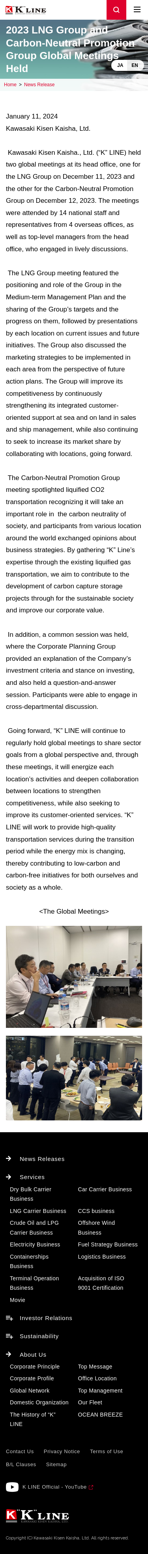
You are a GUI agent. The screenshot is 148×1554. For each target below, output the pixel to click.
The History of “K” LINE (33, 1419)
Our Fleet (90, 1402)
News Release (39, 84)
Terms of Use (106, 1451)
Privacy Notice (62, 1451)
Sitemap (56, 1464)
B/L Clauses (21, 1464)
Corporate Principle (35, 1366)
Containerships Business (29, 1262)
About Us (33, 1354)
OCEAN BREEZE (100, 1414)
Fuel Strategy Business (108, 1244)
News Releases (42, 1158)
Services (32, 1177)
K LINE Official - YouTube (54, 1487)
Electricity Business (35, 1244)
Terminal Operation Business (34, 1283)
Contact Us (20, 1451)
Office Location (97, 1378)
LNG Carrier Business (38, 1211)
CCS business (96, 1211)
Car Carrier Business (105, 1189)
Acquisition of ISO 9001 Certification (101, 1283)
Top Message (95, 1366)
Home (10, 84)
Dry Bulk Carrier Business (30, 1194)
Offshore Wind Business (96, 1228)
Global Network (30, 1390)
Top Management (100, 1390)
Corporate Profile (32, 1378)
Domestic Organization (39, 1402)
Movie (17, 1300)
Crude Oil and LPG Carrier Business (34, 1228)
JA (120, 65)
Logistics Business (102, 1257)
